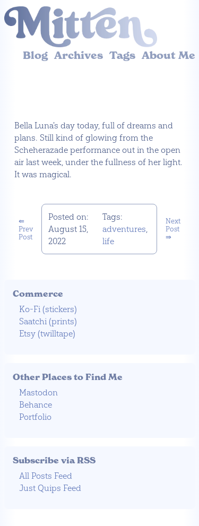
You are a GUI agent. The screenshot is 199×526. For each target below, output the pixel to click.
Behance (35, 405)
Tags (122, 55)
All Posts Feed (45, 476)
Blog (35, 55)
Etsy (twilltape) (47, 334)
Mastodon (38, 392)
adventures (124, 229)
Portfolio (35, 417)
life (108, 241)
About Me (168, 55)
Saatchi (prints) (48, 321)
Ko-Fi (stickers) (48, 309)
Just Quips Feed (50, 488)
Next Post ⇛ (173, 229)
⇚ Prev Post (26, 229)
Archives (78, 55)
